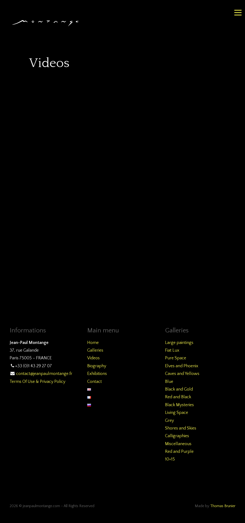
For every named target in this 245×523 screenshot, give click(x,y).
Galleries (95, 350)
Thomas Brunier (222, 506)
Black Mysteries (179, 405)
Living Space (176, 412)
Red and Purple (179, 451)
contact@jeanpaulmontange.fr (44, 373)
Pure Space (175, 358)
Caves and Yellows (182, 373)
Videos (93, 358)
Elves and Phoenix (181, 366)
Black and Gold (179, 389)
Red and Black (178, 397)
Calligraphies (177, 436)
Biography (96, 366)
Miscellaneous (178, 444)
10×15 (170, 459)
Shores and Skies (180, 428)
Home (93, 342)
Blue (169, 381)
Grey (169, 420)
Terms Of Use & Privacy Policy (37, 381)
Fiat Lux (172, 350)
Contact (94, 381)
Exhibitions (97, 373)
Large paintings (179, 342)
